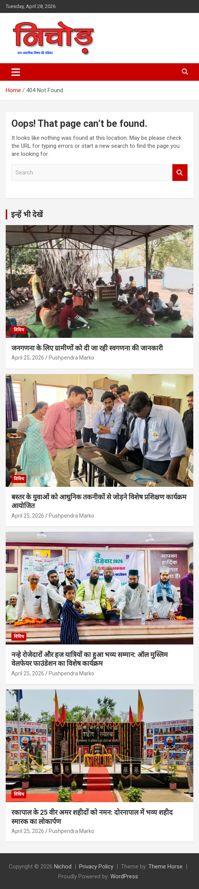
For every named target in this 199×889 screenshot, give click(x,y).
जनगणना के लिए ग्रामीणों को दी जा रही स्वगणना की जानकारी (87, 348)
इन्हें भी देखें (27, 214)
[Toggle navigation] (16, 72)
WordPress (124, 876)
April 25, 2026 (27, 358)
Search (180, 172)
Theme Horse (165, 866)
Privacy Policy (96, 866)
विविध (19, 330)
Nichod (63, 866)
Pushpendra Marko (71, 358)
